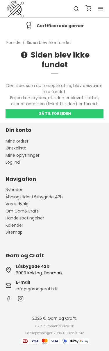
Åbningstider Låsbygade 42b (34, 197)
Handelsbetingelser (25, 218)
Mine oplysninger (23, 155)
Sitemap (14, 232)
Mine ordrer (17, 141)
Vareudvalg (17, 204)
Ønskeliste (16, 148)
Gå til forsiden (54, 113)
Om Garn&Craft (22, 211)
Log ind (13, 162)
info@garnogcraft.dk (37, 289)
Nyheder (14, 190)
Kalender (14, 225)
